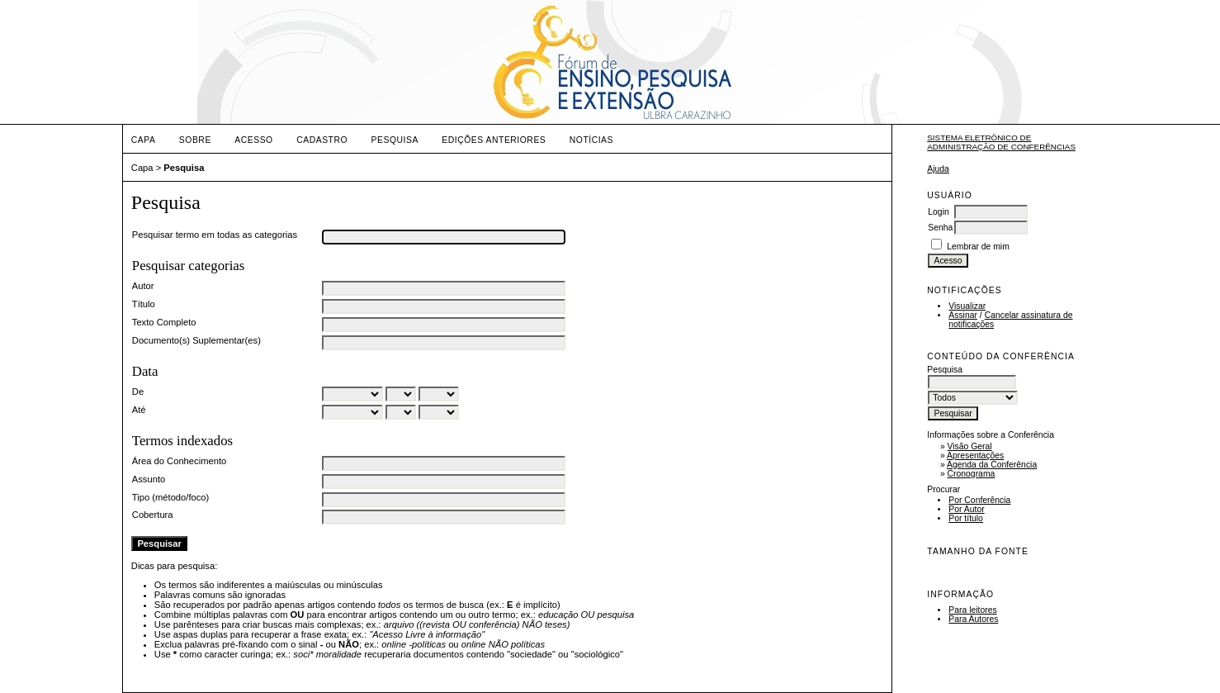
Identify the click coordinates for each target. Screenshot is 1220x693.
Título (143, 304)
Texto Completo (164, 322)
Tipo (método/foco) (170, 497)
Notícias (591, 140)
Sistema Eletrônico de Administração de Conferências (1001, 142)
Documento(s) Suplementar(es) (196, 340)
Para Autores (973, 619)
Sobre (195, 140)
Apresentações (975, 455)
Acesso (253, 140)
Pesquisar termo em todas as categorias (214, 235)
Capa (143, 140)
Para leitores (972, 610)
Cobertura (152, 515)
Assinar (962, 315)
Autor (143, 286)
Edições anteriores (494, 140)
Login (938, 211)
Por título (965, 518)
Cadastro (322, 140)
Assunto (148, 479)
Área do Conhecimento (179, 461)
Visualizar (967, 306)
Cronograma (971, 473)
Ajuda (938, 168)
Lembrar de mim (978, 246)
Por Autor (966, 509)
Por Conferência (979, 500)
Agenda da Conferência (992, 464)
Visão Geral (970, 446)
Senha (940, 227)
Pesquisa (394, 140)
